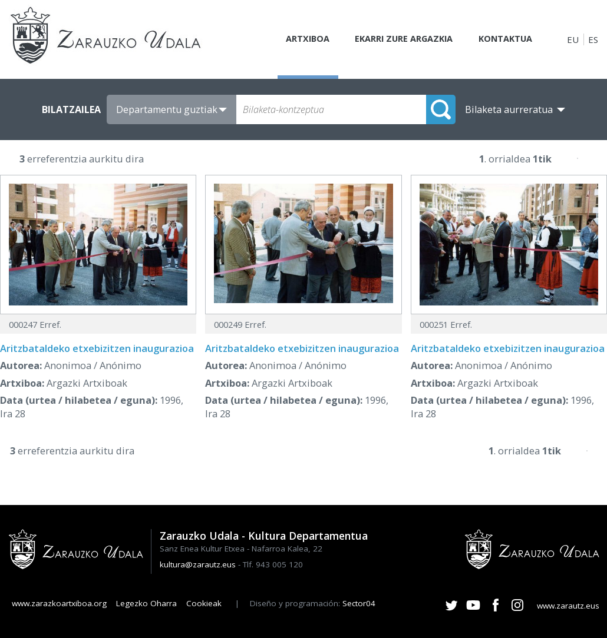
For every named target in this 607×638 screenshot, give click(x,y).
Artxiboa (298, 39)
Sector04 (358, 603)
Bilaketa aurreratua (509, 109)
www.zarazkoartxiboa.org (59, 603)
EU (573, 39)
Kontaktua (504, 39)
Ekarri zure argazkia (398, 39)
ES (593, 39)
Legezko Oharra (146, 603)
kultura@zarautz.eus (198, 564)
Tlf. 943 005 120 (273, 564)
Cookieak (204, 603)
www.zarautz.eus (568, 605)
